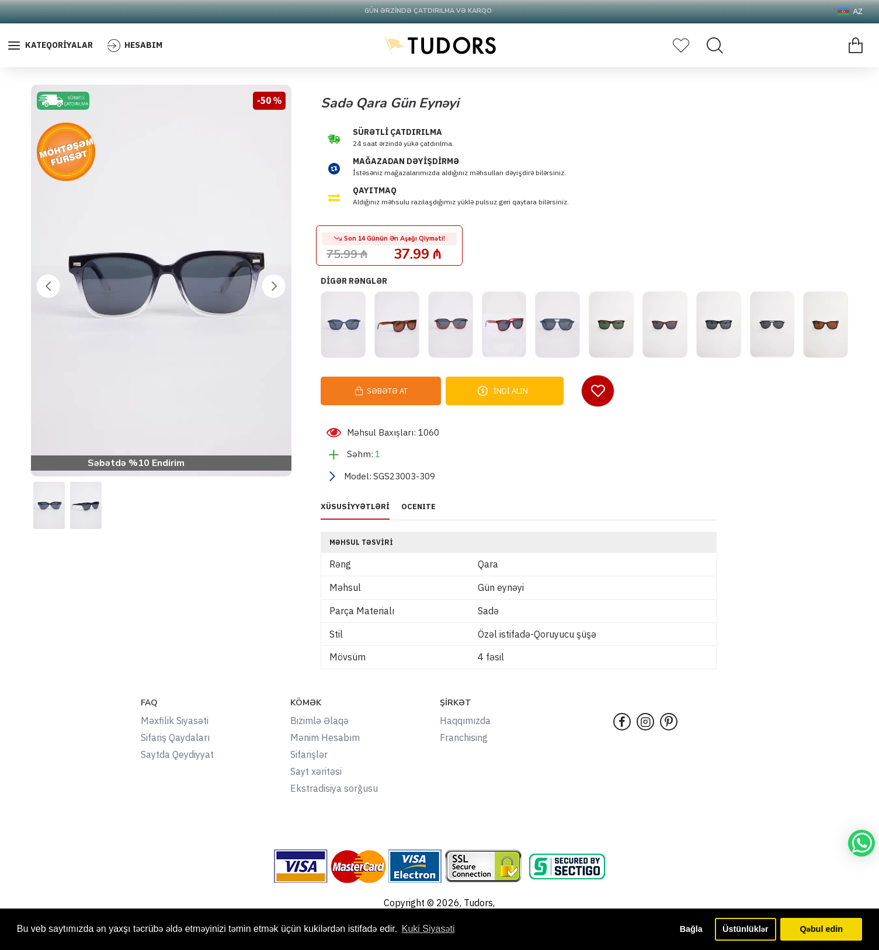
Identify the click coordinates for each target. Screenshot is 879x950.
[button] (48, 286)
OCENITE (418, 506)
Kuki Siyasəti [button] (428, 929)
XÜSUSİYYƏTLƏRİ (355, 506)
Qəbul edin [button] (821, 929)
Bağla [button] (691, 929)
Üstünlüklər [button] (745, 929)
